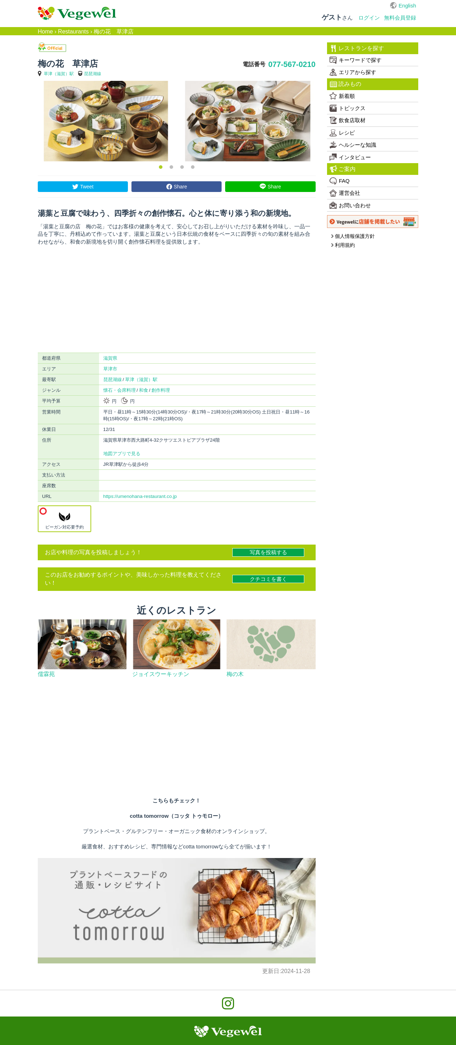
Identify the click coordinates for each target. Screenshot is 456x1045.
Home (45, 31)
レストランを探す (357, 48)
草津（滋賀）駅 (59, 73)
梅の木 (235, 674)
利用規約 (343, 245)
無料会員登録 (400, 18)
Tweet (86, 186)
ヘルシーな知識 (353, 145)
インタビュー (350, 157)
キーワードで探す (356, 60)
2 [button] (171, 167)
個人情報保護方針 (353, 236)
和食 (143, 390)
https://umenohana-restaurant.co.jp (140, 496)
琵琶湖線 (92, 73)
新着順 (342, 95)
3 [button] (182, 167)
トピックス (348, 108)
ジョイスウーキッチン (160, 674)
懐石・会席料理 (119, 390)
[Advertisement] (177, 299)
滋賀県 (110, 358)
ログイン (369, 18)
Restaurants (73, 31)
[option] (106, 121)
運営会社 (345, 193)
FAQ (339, 180)
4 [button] (193, 167)
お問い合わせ (350, 205)
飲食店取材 (348, 120)
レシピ (342, 132)
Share (180, 186)
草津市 (110, 368)
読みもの (346, 84)
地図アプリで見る (121, 453)
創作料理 (160, 390)
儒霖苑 (46, 674)
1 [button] (160, 167)
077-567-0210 (292, 64)
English (407, 5)
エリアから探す (353, 72)
